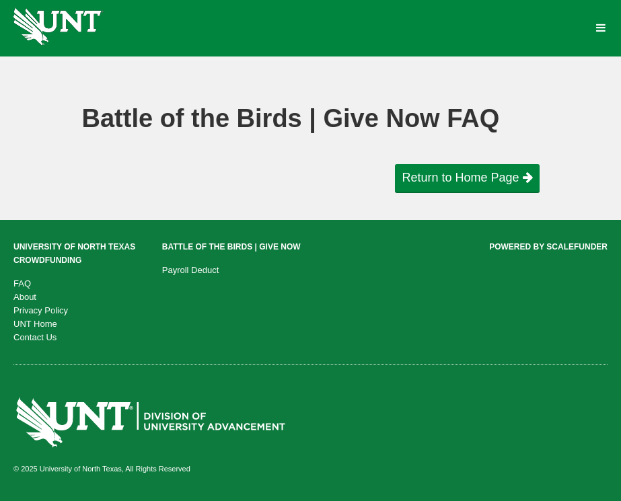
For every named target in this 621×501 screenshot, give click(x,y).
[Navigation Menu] (600, 28)
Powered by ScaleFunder (548, 247)
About (24, 297)
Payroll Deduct (190, 270)
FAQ (22, 283)
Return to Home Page (467, 177)
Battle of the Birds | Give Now (231, 247)
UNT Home (35, 324)
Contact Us (35, 337)
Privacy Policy (40, 310)
